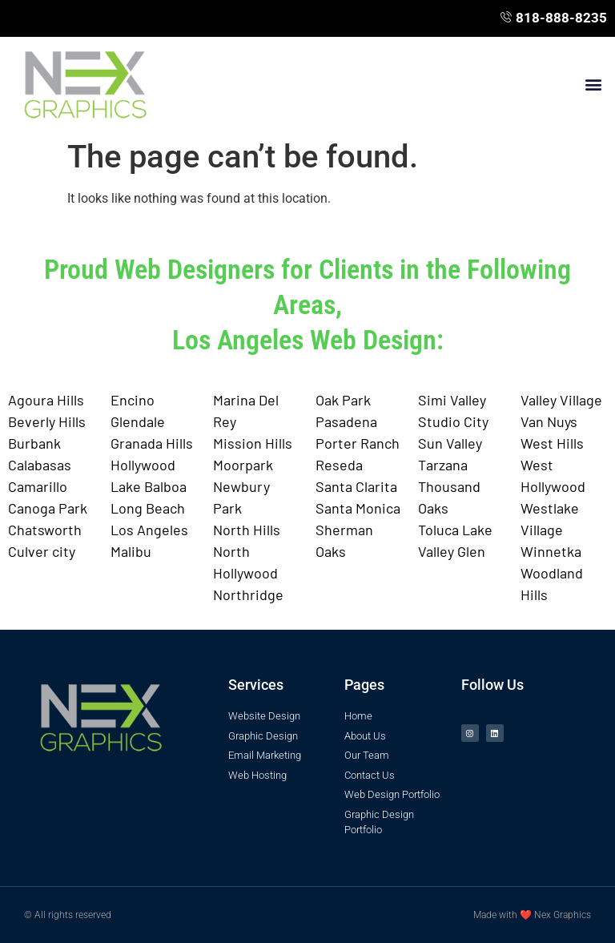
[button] (594, 84)
